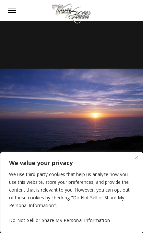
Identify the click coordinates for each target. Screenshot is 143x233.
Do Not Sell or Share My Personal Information (59, 220)
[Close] (136, 157)
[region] (71, 192)
